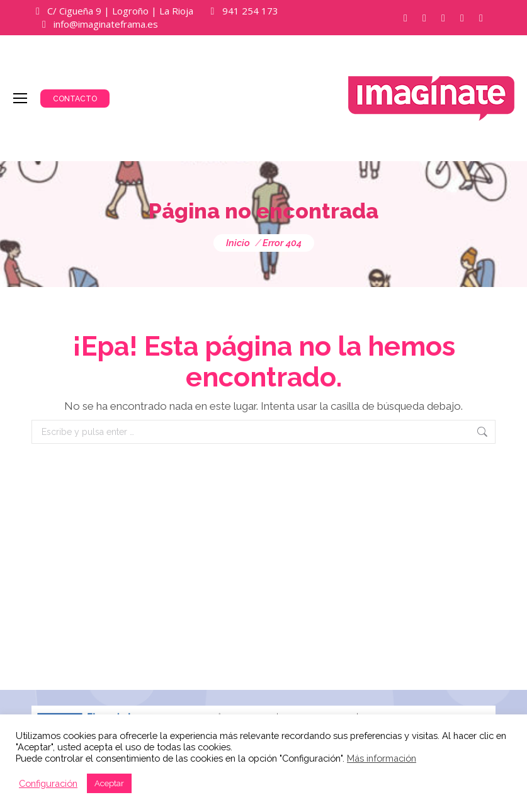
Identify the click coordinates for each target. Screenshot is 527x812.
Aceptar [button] (109, 783)
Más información (381, 758)
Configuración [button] (48, 783)
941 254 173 (250, 10)
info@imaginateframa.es (106, 24)
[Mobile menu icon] (20, 98)
